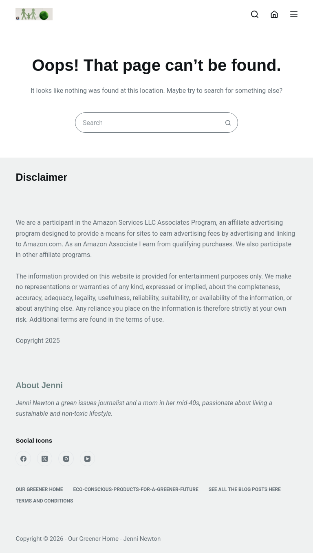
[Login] (274, 14)
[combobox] (146, 122)
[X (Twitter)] (45, 458)
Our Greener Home (39, 489)
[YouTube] (87, 458)
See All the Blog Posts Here (245, 489)
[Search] (254, 14)
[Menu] (294, 14)
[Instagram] (66, 458)
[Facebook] (23, 458)
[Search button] (228, 122)
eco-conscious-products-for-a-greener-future (135, 489)
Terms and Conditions (44, 501)
